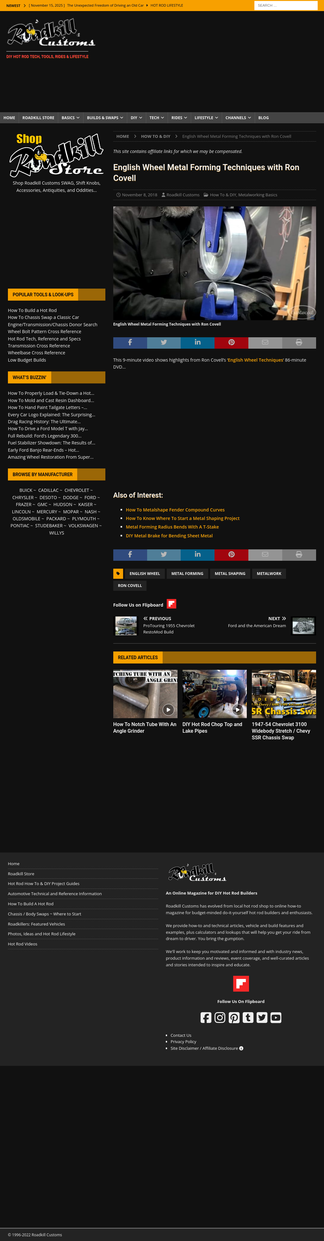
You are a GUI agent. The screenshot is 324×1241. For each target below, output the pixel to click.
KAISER (85, 504)
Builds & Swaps (102, 117)
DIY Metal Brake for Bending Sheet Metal (169, 536)
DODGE (70, 497)
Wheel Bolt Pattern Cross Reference (44, 331)
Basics (68, 117)
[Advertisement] (214, 61)
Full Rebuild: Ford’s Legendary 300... (45, 436)
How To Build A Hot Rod (30, 904)
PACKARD (56, 519)
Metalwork (269, 573)
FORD (90, 497)
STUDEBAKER (48, 526)
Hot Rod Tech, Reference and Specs (44, 339)
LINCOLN (21, 512)
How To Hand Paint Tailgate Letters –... (47, 407)
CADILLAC (48, 490)
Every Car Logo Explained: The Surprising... (51, 415)
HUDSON (62, 504)
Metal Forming (187, 573)
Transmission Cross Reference (39, 346)
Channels (236, 117)
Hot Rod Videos (22, 944)
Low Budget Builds (27, 360)
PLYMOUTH (84, 519)
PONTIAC (19, 526)
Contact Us (181, 1035)
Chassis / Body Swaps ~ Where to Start (44, 914)
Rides (176, 117)
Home (9, 117)
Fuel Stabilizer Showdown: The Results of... (51, 443)
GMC (42, 504)
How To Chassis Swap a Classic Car (43, 317)
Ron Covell (130, 585)
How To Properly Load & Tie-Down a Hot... (51, 393)
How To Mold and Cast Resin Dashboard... (51, 400)
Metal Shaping (230, 573)
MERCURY (47, 512)
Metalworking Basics (257, 195)
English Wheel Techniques (255, 360)
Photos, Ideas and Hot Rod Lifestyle (41, 934)
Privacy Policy (183, 1041)
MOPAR (71, 512)
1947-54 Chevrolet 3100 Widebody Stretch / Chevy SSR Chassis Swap (281, 731)
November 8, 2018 (139, 195)
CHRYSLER (23, 497)
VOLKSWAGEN (83, 526)
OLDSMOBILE (26, 519)
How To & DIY (223, 195)
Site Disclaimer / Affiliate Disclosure (207, 1048)
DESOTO (48, 497)
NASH (91, 512)
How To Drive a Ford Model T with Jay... (48, 428)
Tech (154, 117)
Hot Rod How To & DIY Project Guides (43, 883)
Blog (264, 117)
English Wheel (145, 573)
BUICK (26, 490)
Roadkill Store (38, 117)
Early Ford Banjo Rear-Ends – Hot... (43, 450)
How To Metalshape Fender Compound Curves (175, 510)
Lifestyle (204, 117)
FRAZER (23, 504)
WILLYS (56, 533)
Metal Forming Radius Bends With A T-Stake (172, 527)
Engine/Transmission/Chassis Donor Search (52, 324)
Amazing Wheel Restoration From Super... (51, 457)
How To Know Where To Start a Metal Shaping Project (183, 518)
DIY (134, 117)
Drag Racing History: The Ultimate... (44, 422)
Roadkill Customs (183, 195)
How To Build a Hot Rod (32, 310)
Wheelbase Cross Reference (36, 353)
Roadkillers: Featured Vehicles (36, 924)
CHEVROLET (77, 490)
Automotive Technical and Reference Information (55, 893)
